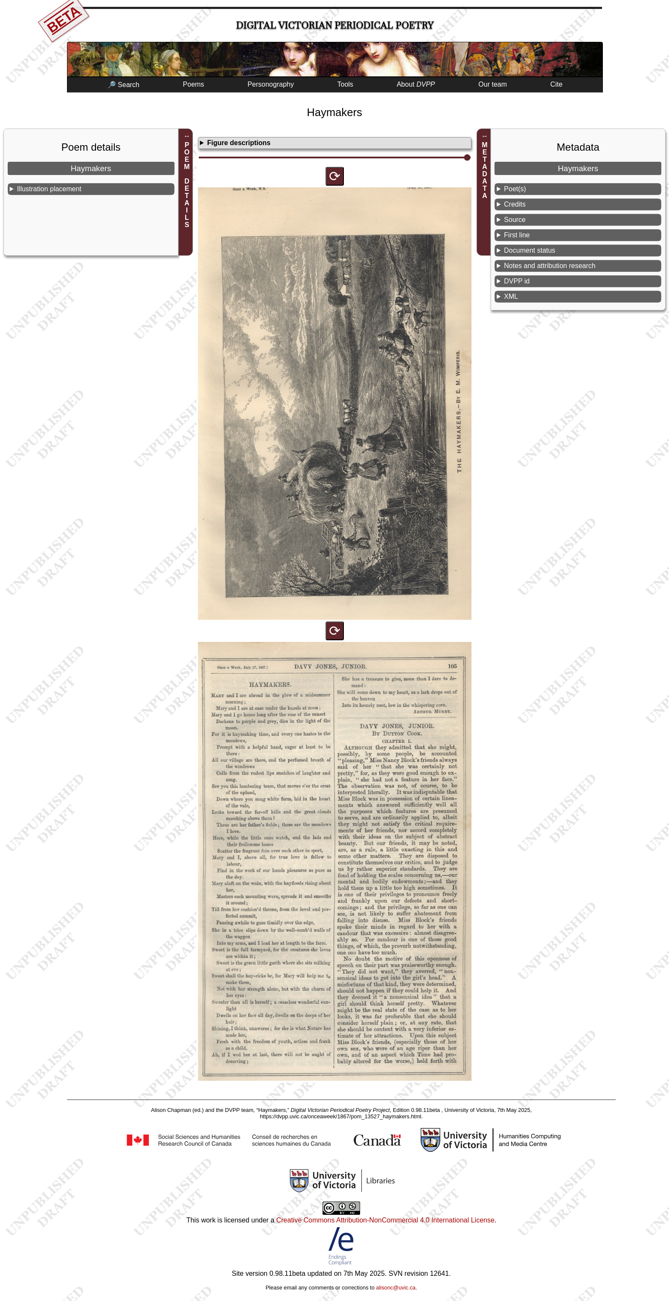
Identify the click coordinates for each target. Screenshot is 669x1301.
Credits (515, 204)
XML (511, 296)
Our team (492, 84)
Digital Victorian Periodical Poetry (334, 25)
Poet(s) (515, 189)
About (416, 84)
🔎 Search (124, 84)
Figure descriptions (238, 142)
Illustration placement (49, 189)
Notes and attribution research (549, 265)
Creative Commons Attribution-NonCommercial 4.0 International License (385, 1220)
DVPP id (516, 281)
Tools (345, 84)
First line (516, 235)
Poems (193, 84)
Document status (529, 250)
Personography (270, 84)
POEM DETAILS (187, 184)
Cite (556, 84)
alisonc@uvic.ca (396, 1287)
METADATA (485, 170)
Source (515, 219)
